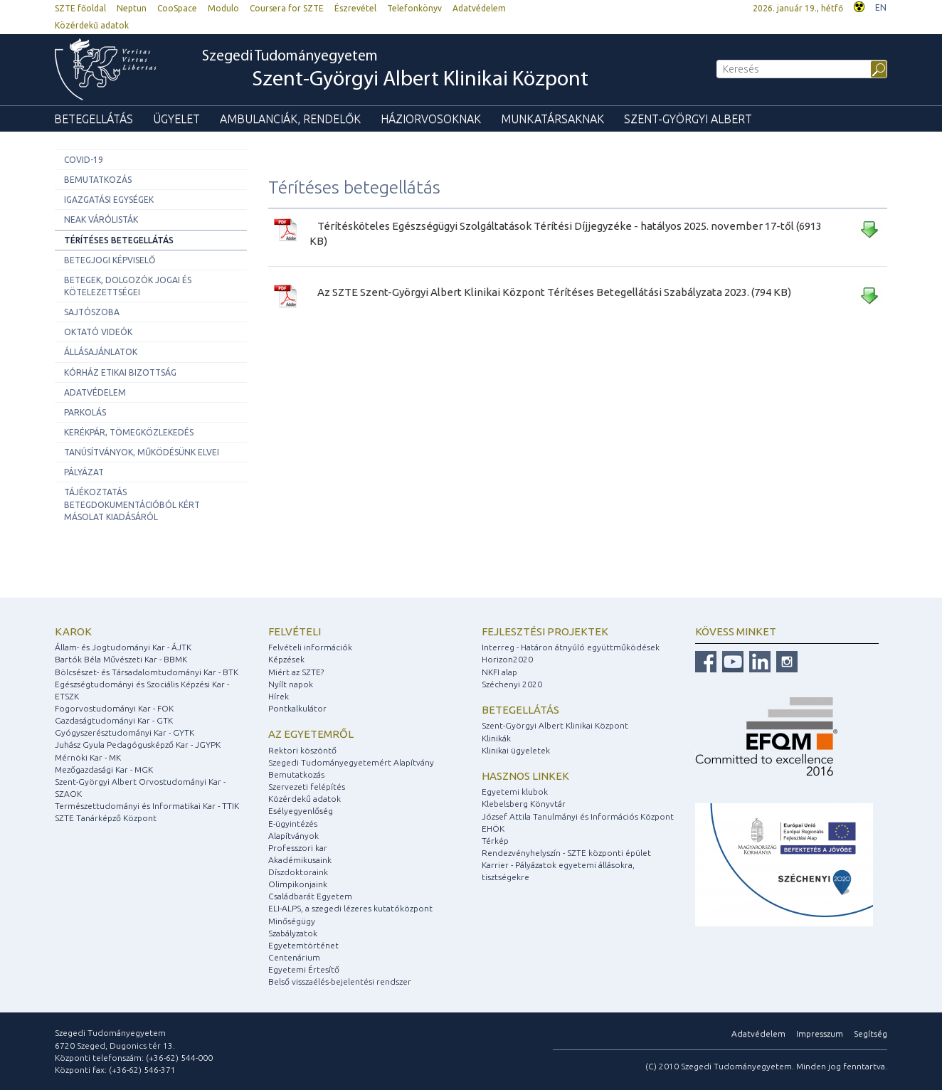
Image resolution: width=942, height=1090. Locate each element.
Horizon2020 (507, 659)
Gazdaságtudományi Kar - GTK (114, 720)
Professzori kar (297, 847)
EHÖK (493, 828)
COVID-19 (83, 159)
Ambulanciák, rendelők (290, 118)
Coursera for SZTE (287, 8)
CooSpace (177, 8)
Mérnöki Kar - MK (88, 757)
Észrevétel (355, 8)
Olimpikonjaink (297, 884)
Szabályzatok (292, 933)
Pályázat (84, 472)
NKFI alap (499, 672)
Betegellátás (93, 118)
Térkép (495, 840)
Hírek (278, 696)
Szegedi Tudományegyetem (395, 70)
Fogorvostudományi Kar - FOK (114, 708)
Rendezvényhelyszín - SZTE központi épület (566, 852)
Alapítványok (293, 835)
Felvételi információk (310, 647)
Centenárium (294, 957)
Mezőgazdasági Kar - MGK (104, 769)
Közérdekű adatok (92, 25)
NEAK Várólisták (101, 219)
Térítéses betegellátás (119, 240)
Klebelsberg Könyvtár (524, 803)
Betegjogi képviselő (109, 260)
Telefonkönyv (414, 8)
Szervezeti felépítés (306, 786)
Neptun (132, 8)
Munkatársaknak (552, 118)
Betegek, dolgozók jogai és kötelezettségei (127, 286)
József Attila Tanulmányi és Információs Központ (578, 816)
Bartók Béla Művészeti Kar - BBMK (121, 659)
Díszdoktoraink (298, 872)
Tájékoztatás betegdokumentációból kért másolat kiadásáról (132, 504)
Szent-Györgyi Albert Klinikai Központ (555, 725)
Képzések (286, 659)
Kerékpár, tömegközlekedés (129, 432)
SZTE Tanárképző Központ (106, 817)
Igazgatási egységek (109, 199)
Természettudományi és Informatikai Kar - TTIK (147, 805)
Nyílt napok (290, 684)
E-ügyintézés (292, 823)
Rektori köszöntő (302, 750)
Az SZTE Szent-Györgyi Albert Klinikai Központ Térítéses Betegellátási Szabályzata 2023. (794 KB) (554, 292)
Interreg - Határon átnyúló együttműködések (571, 647)
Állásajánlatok (100, 351)
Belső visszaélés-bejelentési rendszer (339, 981)
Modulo (223, 8)
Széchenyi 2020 (512, 684)
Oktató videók (98, 332)
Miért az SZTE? (296, 672)
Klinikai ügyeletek (516, 750)
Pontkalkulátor (297, 708)
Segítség (870, 1033)
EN (881, 7)
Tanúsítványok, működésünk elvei (141, 452)
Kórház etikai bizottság (120, 372)
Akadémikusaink (300, 859)
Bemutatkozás (98, 179)
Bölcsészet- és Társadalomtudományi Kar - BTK (146, 672)
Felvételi (294, 631)
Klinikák (496, 738)
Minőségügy (291, 921)
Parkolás (85, 412)
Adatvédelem (479, 8)
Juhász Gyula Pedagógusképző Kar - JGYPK (138, 744)
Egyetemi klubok (515, 791)
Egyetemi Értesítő (303, 969)
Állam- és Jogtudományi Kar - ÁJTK (123, 647)
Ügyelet (176, 118)
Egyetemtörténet (303, 945)
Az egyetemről (311, 734)
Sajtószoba (92, 312)
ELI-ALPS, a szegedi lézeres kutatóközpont (350, 908)
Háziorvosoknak (431, 118)
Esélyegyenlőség (300, 810)
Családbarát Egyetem (310, 896)
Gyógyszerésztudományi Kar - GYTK (124, 732)
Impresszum (819, 1033)
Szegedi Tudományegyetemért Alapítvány (351, 762)
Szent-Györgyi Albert (688, 118)
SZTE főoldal (80, 8)
